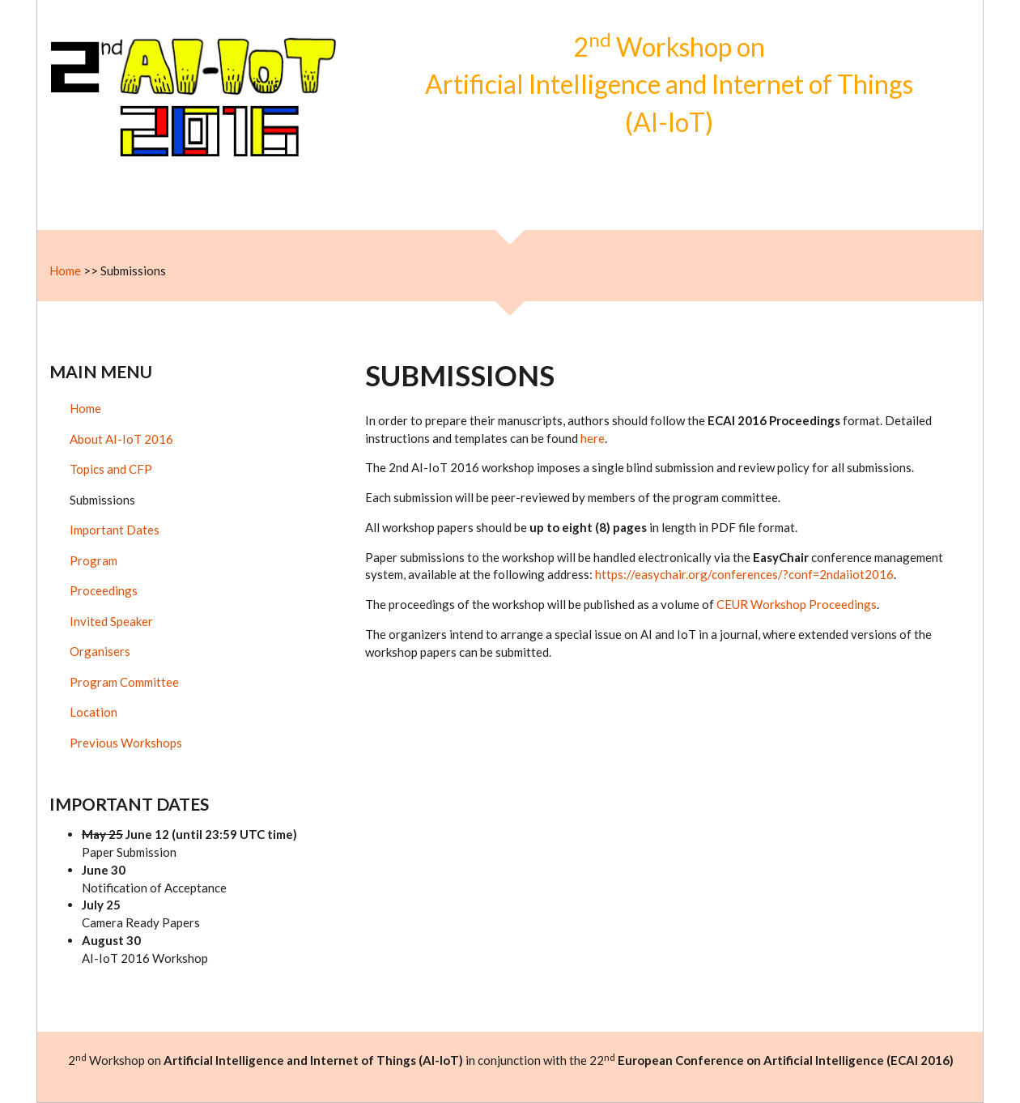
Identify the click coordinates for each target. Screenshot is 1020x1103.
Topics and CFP (111, 469)
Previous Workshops (126, 742)
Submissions (102, 499)
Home (65, 270)
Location (93, 712)
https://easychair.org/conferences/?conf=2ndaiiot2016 (744, 574)
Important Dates (114, 529)
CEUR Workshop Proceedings (796, 604)
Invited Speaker (111, 621)
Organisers (100, 651)
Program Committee (124, 682)
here (592, 438)
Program (93, 560)
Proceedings (104, 590)
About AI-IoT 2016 (121, 439)
